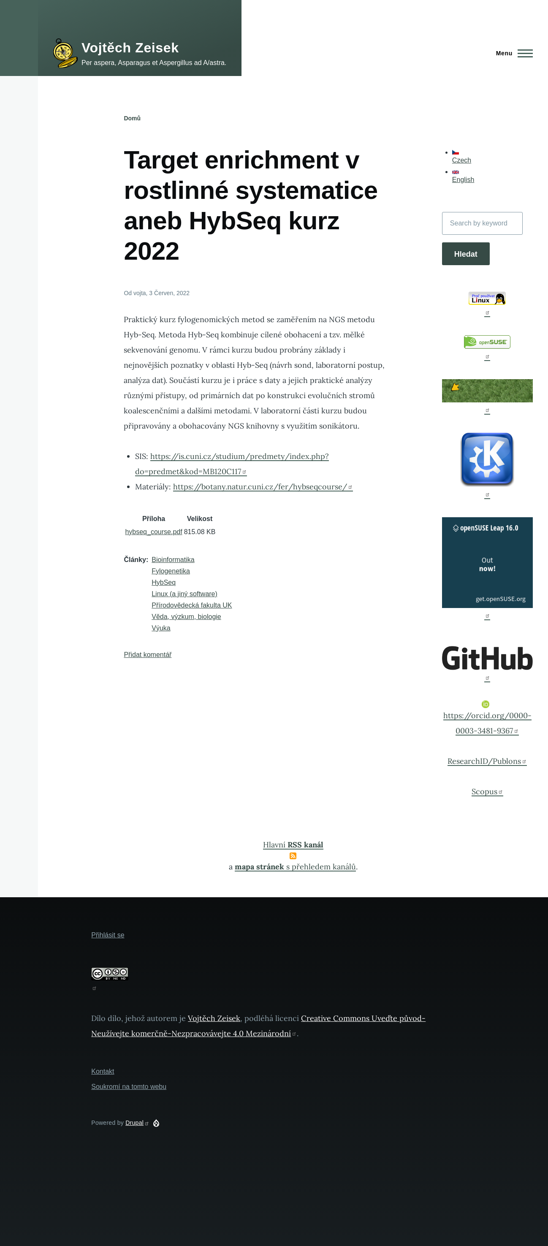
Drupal (137, 1122)
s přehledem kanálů (295, 866)
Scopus (487, 791)
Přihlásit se (107, 935)
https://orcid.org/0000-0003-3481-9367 (487, 718)
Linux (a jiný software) (184, 593)
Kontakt (102, 1071)
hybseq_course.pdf (153, 531)
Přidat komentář (147, 654)
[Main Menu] (511, 53)
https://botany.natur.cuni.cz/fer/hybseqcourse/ (263, 486)
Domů (132, 118)
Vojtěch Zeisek (130, 47)
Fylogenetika (171, 571)
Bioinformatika (173, 559)
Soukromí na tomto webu (128, 1086)
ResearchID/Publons (487, 761)
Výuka (161, 628)
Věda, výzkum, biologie (186, 616)
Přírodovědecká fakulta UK (192, 605)
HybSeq (164, 582)
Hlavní (293, 845)
